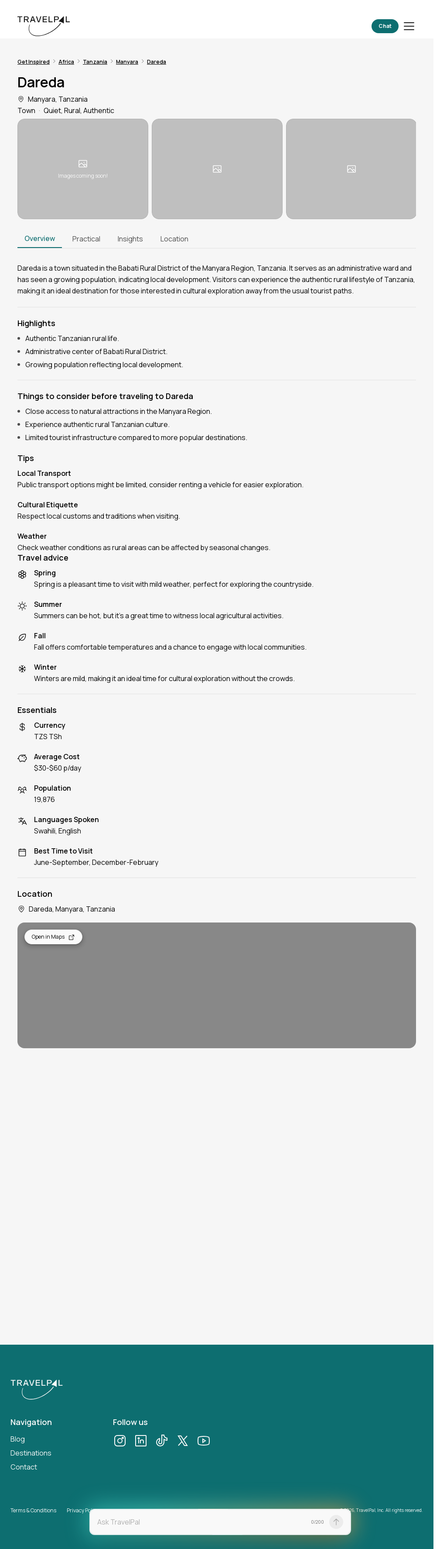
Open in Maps (53, 937)
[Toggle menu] (409, 26)
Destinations (30, 1453)
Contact (23, 1467)
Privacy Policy (83, 1510)
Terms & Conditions (33, 1510)
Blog (17, 1439)
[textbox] (201, 1522)
